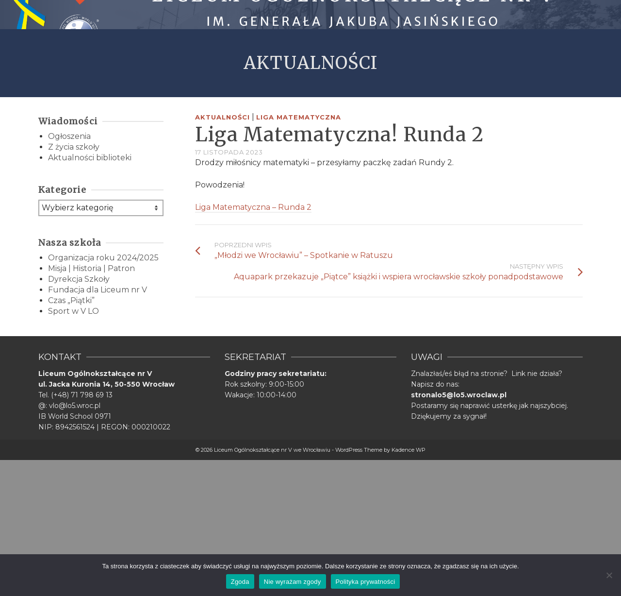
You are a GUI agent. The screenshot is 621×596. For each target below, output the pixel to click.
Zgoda (240, 581)
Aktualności (222, 117)
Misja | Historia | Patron (91, 268)
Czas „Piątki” (71, 300)
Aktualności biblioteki (89, 157)
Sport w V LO (73, 311)
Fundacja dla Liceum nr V (97, 289)
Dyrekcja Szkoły (79, 279)
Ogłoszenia (69, 136)
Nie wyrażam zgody (292, 581)
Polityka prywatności (365, 581)
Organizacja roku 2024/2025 (103, 257)
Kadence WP (408, 449)
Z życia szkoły (73, 147)
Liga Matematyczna (298, 117)
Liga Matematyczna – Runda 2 (253, 207)
